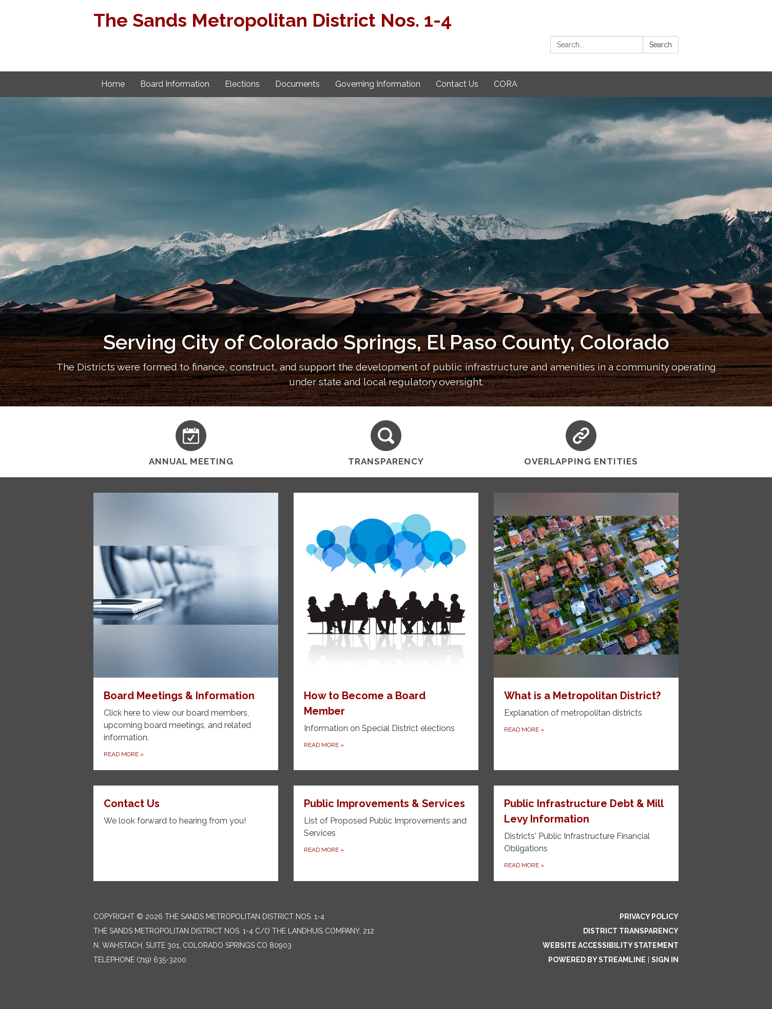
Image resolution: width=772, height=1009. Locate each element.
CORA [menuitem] (505, 84)
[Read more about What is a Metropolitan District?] (586, 631)
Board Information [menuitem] (174, 84)
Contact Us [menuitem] (457, 84)
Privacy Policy (649, 916)
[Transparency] (386, 442)
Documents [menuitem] (297, 84)
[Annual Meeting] (191, 442)
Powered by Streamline (597, 960)
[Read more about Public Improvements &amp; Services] (386, 833)
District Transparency (631, 931)
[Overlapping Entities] (581, 442)
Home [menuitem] (113, 84)
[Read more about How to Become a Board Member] (386, 631)
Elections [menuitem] (242, 84)
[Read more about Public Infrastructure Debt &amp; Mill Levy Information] (586, 833)
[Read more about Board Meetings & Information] (185, 631)
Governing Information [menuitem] (377, 84)
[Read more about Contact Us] (185, 833)
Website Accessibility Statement (611, 945)
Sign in (665, 960)
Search (660, 45)
